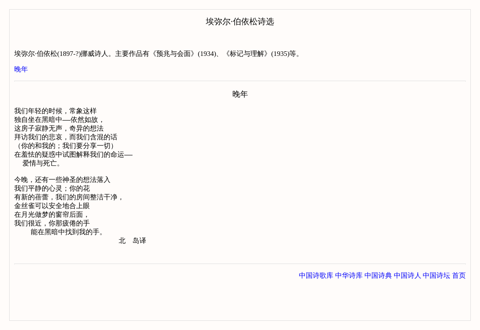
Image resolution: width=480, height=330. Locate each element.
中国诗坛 (436, 290)
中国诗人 (407, 290)
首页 (459, 290)
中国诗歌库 (316, 290)
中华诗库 (349, 290)
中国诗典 (378, 290)
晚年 (21, 69)
